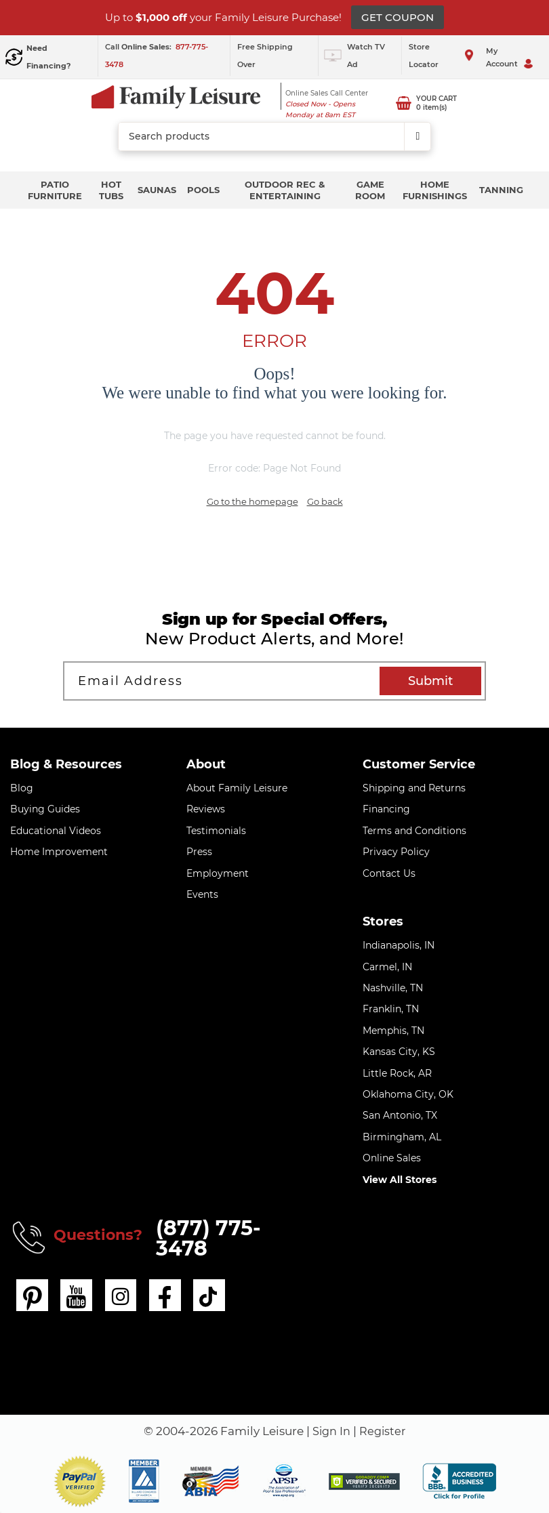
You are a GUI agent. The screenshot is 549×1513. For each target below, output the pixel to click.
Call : (139, 46)
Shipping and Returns (414, 788)
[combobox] (274, 137)
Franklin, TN (391, 1009)
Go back (325, 501)
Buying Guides (45, 809)
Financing (386, 809)
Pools (203, 189)
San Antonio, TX (400, 1115)
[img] (364, 1481)
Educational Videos (55, 831)
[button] (80, 1481)
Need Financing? (48, 56)
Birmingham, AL (402, 1137)
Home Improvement (59, 852)
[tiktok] (211, 1294)
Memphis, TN (393, 1030)
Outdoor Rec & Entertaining (285, 190)
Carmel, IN (387, 967)
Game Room (370, 190)
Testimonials (216, 831)
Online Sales (392, 1158)
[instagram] (122, 1294)
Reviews (205, 809)
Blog (21, 788)
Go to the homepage (252, 501)
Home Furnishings (435, 190)
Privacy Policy (396, 852)
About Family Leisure (236, 788)
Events (202, 894)
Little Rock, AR (397, 1073)
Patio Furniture (55, 190)
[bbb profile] (459, 1480)
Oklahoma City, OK (408, 1094)
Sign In (330, 1431)
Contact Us (389, 873)
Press (199, 852)
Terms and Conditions (414, 831)
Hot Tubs (111, 190)
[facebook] (166, 1294)
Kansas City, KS (399, 1051)
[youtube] (77, 1294)
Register (384, 1431)
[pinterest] (32, 1294)
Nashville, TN (393, 988)
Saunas (157, 189)
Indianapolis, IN (398, 945)
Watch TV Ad (366, 55)
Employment (217, 873)
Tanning (501, 189)
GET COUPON (397, 17)
